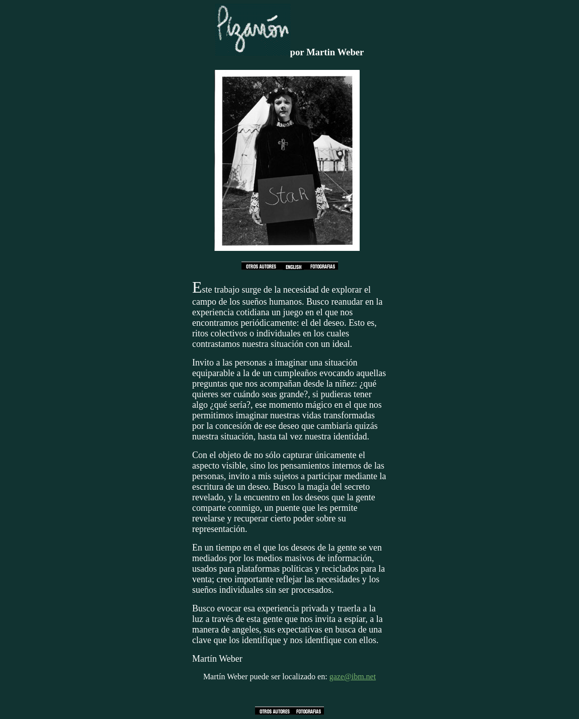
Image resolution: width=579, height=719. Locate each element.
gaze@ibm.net (352, 676)
